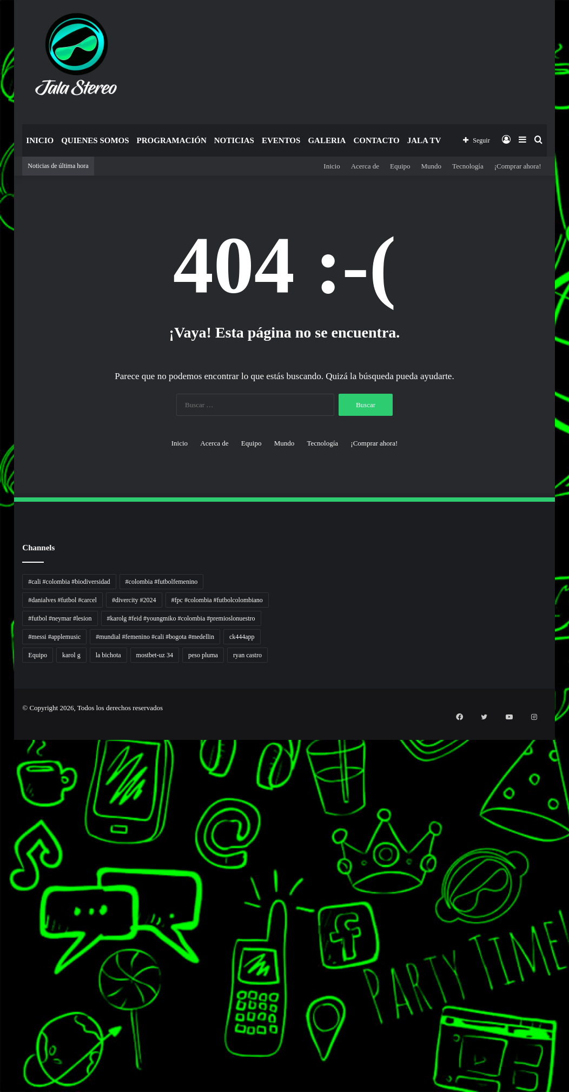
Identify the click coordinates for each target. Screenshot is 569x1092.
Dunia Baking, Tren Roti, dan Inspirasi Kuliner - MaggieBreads (9, 792)
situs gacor (1, 1045)
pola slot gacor (2, 1064)
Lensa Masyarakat (2, 805)
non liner (1, 740)
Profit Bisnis (2, 857)
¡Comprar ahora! (517, 166)
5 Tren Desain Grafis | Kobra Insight (5, 779)
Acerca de (365, 166)
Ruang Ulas (1, 902)
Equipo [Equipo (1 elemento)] (37, 655)
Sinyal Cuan (2, 844)
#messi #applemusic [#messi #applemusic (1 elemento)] (54, 637)
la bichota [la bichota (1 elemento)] (108, 655)
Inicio (40, 140)
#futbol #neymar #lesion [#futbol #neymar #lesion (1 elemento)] (59, 618)
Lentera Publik (2, 883)
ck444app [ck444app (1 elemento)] (242, 637)
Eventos (281, 140)
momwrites (1, 727)
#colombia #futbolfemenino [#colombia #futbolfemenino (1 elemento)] (161, 581)
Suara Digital (2, 915)
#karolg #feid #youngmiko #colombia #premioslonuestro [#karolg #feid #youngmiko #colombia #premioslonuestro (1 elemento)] (181, 618)
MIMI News (2, 980)
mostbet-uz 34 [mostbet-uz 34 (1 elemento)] (154, 655)
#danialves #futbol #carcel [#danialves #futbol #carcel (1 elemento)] (62, 600)
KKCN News (2, 954)
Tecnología (468, 166)
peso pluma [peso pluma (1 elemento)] (203, 655)
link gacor (1, 1090)
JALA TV (424, 140)
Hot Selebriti (2, 993)
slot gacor (1, 941)
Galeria (327, 140)
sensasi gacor (2, 1019)
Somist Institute (2, 967)
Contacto (376, 140)
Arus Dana (1, 870)
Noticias (234, 140)
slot (0, 831)
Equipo (400, 166)
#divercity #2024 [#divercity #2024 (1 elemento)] (134, 600)
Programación (172, 140)
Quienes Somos (95, 140)
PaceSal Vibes (2, 766)
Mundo (431, 166)
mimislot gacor (2, 1032)
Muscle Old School (2, 818)
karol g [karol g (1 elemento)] (71, 655)
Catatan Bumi (2, 889)
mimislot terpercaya (3, 1051)
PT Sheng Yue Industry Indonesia (5, 753)
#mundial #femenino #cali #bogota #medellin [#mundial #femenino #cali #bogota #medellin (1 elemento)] (155, 637)
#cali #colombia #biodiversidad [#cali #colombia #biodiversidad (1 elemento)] (69, 581)
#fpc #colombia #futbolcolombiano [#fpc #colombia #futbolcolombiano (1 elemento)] (217, 600)
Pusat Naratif (2, 928)
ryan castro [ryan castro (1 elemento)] (247, 655)
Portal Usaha (2, 1006)
